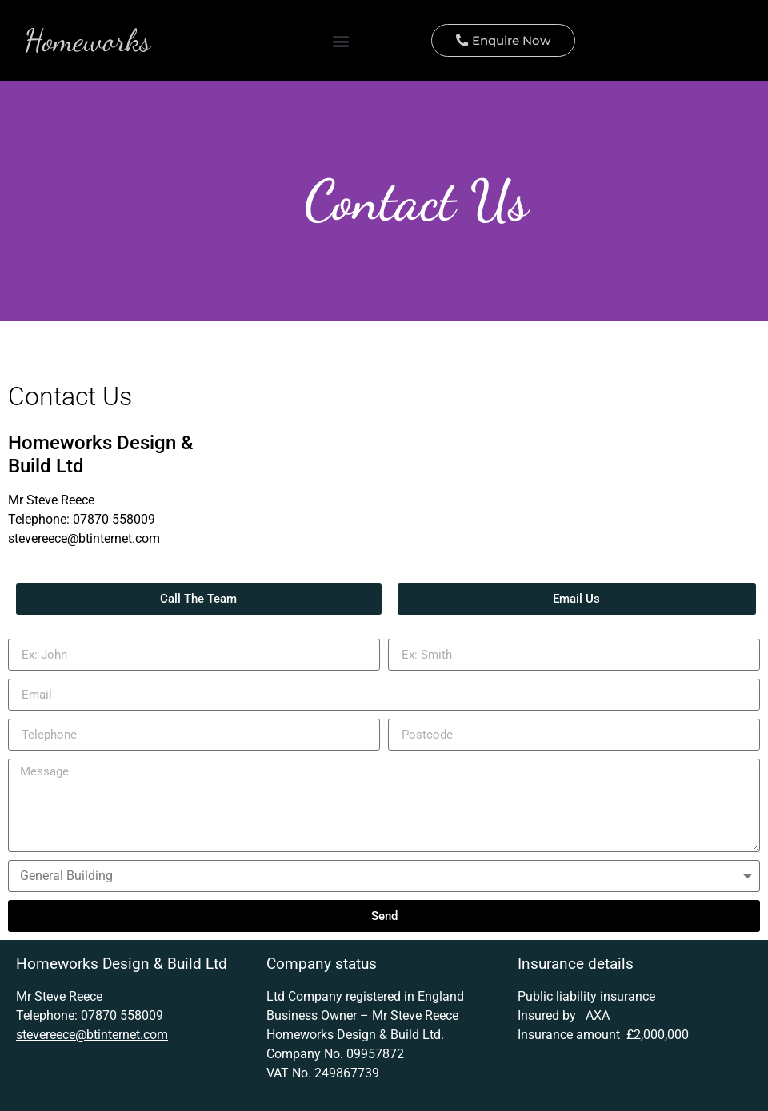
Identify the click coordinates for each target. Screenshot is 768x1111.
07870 (91, 520)
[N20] (488, 484)
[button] (341, 41)
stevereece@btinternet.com (84, 539)
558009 (132, 520)
